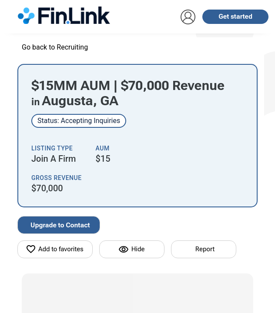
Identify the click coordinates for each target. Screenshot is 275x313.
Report (205, 249)
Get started (235, 16)
